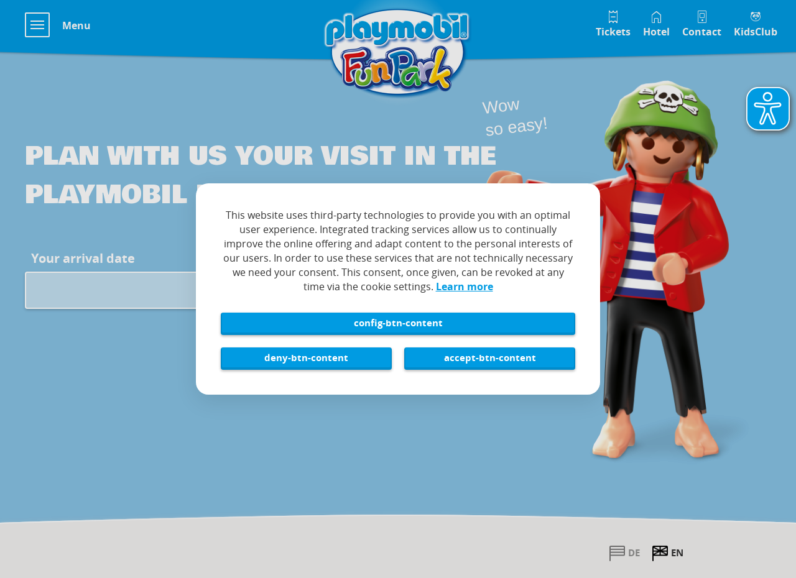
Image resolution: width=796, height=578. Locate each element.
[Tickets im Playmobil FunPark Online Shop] (613, 22)
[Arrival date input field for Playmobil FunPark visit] (133, 290)
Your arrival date (83, 258)
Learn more (464, 286)
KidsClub (755, 32)
